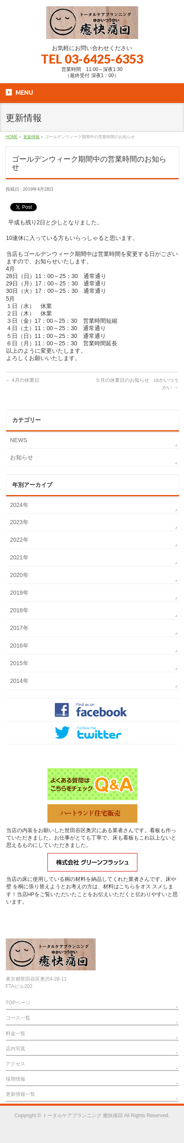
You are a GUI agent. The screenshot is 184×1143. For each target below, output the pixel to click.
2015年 (19, 663)
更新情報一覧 (20, 1094)
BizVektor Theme (92, 1123)
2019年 (19, 592)
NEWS (18, 440)
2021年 (19, 557)
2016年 (19, 645)
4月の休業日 (22, 380)
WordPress (54, 1123)
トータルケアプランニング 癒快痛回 (82, 1115)
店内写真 (15, 1049)
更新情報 (31, 137)
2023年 (19, 522)
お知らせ (21, 457)
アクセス (15, 1064)
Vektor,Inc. (131, 1123)
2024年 (19, 505)
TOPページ (18, 1003)
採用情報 (15, 1079)
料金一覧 (15, 1033)
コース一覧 (18, 1018)
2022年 (19, 539)
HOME (12, 137)
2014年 (19, 681)
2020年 (19, 575)
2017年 (19, 628)
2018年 (19, 610)
